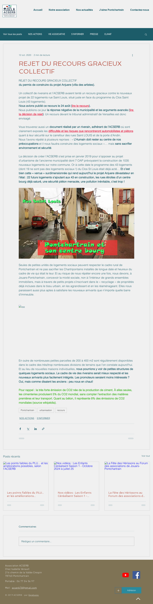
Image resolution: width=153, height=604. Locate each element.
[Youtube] (125, 575)
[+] (118, 590)
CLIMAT (107, 34)
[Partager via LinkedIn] (35, 428)
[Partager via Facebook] (20, 428)
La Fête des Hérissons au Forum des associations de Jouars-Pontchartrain (126, 494)
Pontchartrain (27, 410)
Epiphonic (34, 595)
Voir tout (146, 455)
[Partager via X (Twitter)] (27, 428)
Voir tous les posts (12, 34)
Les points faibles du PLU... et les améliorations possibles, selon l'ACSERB (25, 494)
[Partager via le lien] (43, 428)
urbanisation (45, 410)
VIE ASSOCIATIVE (56, 34)
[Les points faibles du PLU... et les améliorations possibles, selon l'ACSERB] (25, 474)
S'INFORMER (77, 34)
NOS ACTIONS (35, 34)
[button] (60, 10)
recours (61, 410)
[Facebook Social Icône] (136, 575)
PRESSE (94, 34)
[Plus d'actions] (132, 55)
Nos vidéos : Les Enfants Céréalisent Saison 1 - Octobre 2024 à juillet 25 (75, 494)
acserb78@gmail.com (24, 588)
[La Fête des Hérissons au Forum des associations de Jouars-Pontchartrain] (127, 474)
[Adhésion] (131, 590)
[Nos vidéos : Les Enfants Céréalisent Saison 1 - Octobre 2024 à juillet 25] (76, 474)
